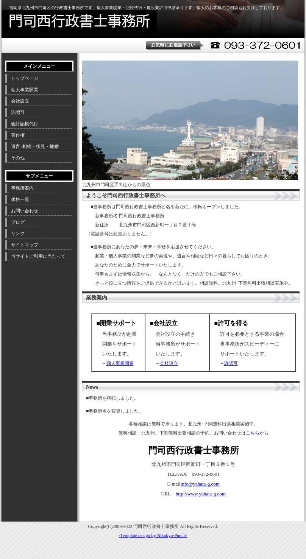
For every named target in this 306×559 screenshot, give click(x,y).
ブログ (18, 222)
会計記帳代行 (24, 123)
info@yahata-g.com (200, 484)
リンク (18, 233)
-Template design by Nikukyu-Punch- (153, 535)
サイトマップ (24, 245)
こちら (252, 433)
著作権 (18, 135)
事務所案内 (22, 188)
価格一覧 (20, 199)
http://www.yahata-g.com (201, 494)
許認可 (231, 363)
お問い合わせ (24, 210)
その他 (18, 157)
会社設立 (169, 363)
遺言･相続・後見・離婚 (35, 146)
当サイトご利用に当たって (38, 256)
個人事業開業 (120, 363)
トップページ (24, 78)
